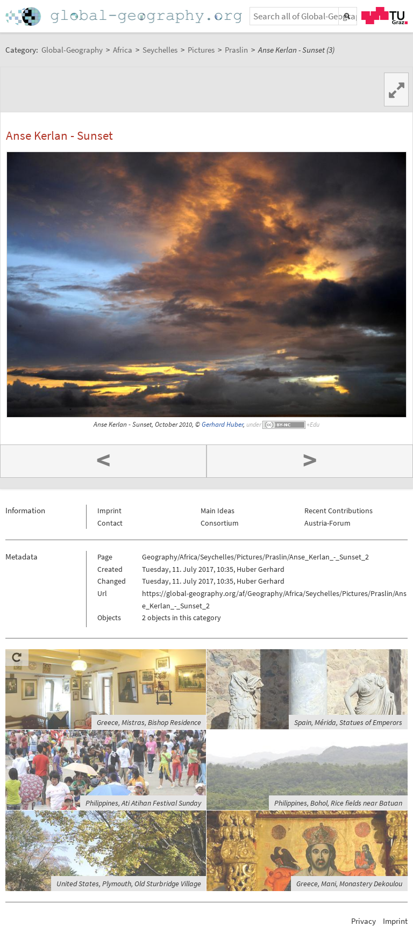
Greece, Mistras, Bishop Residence (149, 722)
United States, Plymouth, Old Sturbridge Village (128, 883)
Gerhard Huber (222, 424)
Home (124, 16)
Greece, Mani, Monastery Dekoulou (349, 883)
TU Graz (384, 15)
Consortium (220, 523)
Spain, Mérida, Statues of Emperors (348, 722)
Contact (110, 523)
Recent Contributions (338, 510)
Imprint (109, 510)
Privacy (363, 921)
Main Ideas (217, 510)
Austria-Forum (327, 523)
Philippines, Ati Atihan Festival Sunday (143, 803)
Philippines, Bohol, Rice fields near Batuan (338, 803)
